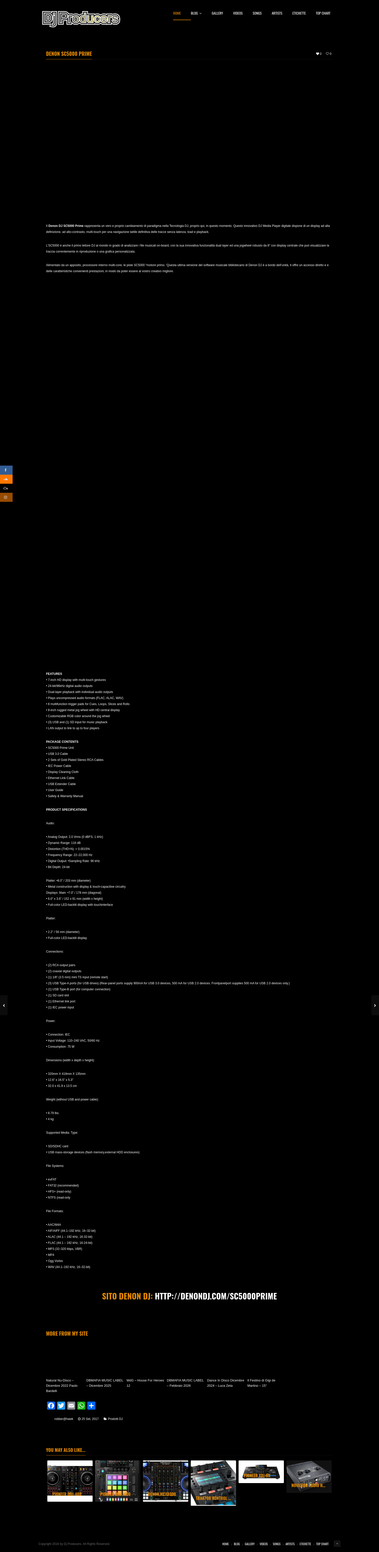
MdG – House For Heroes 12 (145, 1382)
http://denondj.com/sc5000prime (216, 1296)
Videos (238, 13)
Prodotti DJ (115, 1419)
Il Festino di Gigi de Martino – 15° (261, 1382)
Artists (277, 13)
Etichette (299, 13)
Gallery (217, 13)
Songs (257, 13)
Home (177, 13)
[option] (70, 1481)
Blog (196, 13)
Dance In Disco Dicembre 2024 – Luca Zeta (225, 1382)
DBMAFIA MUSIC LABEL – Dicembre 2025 (104, 1382)
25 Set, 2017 (90, 1419)
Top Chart (323, 13)
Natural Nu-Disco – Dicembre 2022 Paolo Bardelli (62, 1385)
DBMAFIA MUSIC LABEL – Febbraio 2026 (185, 1382)
